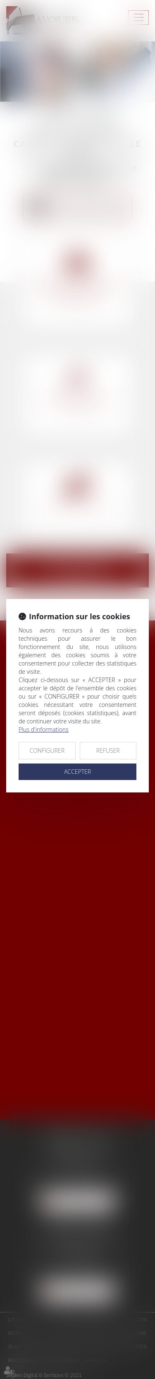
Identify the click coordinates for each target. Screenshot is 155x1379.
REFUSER (108, 750)
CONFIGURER (46, 750)
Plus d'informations (44, 729)
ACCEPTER (77, 771)
